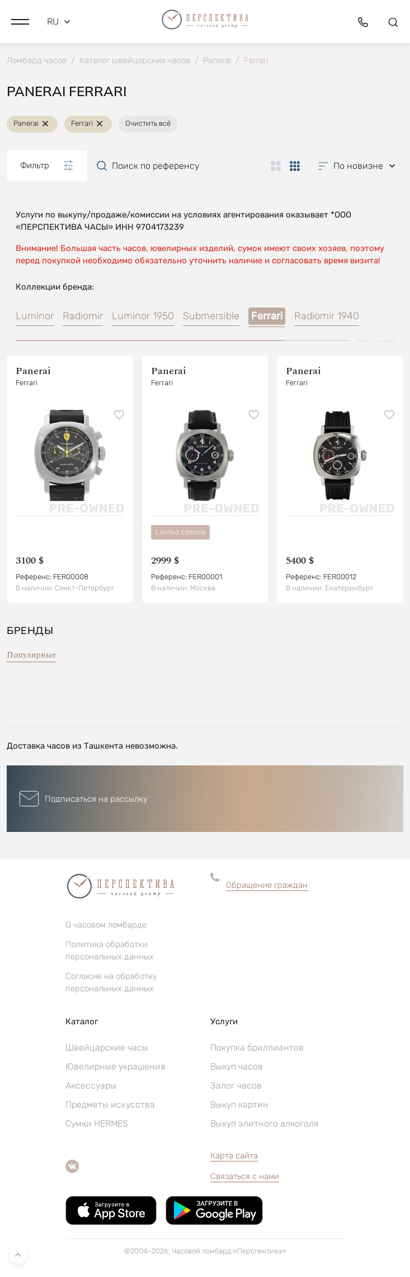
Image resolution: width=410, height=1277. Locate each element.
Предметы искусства (110, 1104)
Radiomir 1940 (326, 316)
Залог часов (236, 1085)
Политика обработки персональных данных (109, 950)
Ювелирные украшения (115, 1066)
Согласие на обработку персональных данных (111, 982)
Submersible (211, 316)
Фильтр (47, 165)
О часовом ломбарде (106, 925)
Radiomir (83, 316)
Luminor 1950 (143, 316)
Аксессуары (90, 1085)
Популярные (31, 655)
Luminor (35, 316)
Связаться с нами (244, 1176)
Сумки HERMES (96, 1123)
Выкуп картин (239, 1104)
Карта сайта (234, 1156)
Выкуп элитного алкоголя (264, 1123)
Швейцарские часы (106, 1047)
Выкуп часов (236, 1066)
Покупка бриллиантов (257, 1047)
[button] (20, 22)
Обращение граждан (267, 885)
